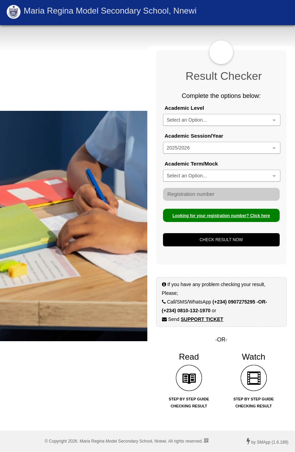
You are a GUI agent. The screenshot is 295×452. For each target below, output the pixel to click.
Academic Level (184, 108)
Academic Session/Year (194, 136)
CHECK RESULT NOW (221, 239)
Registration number (191, 194)
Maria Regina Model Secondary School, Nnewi (110, 10)
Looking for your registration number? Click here (221, 215)
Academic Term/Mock (191, 164)
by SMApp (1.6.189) (267, 441)
